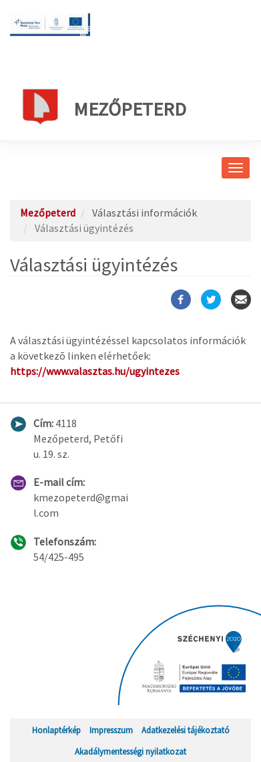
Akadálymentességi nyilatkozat (130, 751)
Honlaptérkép (56, 730)
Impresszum (111, 730)
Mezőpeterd (103, 106)
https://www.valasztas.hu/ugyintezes (95, 371)
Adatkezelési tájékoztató (186, 730)
